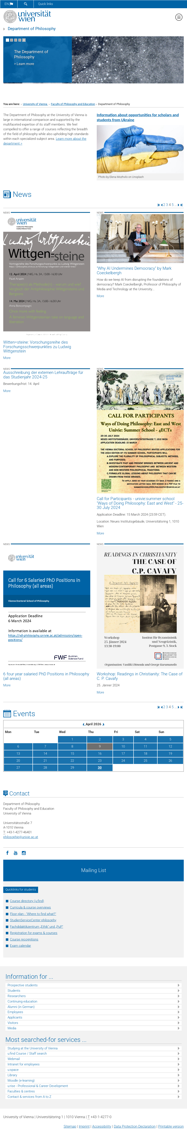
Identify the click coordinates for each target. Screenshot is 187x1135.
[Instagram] (24, 852)
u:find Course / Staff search (27, 1053)
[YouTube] (15, 852)
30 (100, 768)
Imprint (84, 1126)
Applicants (15, 1017)
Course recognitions (24, 939)
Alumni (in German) (21, 1007)
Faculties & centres (21, 1091)
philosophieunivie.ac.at (20, 837)
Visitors (13, 1023)
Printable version (171, 1126)
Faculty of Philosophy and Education (73, 104)
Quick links (45, 4)
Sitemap (70, 1126)
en (9, 4)
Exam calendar (20, 946)
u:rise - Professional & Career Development (38, 1086)
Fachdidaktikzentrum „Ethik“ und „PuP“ (36, 927)
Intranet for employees (24, 1064)
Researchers (17, 996)
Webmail (14, 1059)
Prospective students (23, 985)
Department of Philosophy (32, 28)
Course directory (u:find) (27, 901)
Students (14, 991)
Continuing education (22, 1001)
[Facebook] (7, 852)
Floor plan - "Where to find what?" (33, 914)
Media (12, 1028)
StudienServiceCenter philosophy (33, 920)
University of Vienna (35, 104)
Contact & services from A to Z (29, 1097)
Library (12, 1075)
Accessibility (101, 1126)
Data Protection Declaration (135, 1126)
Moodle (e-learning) (21, 1080)
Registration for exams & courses (33, 933)
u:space (13, 1070)
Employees (15, 1012)
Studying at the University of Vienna (33, 1048)
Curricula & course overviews (30, 907)
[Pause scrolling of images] (24, 40)
